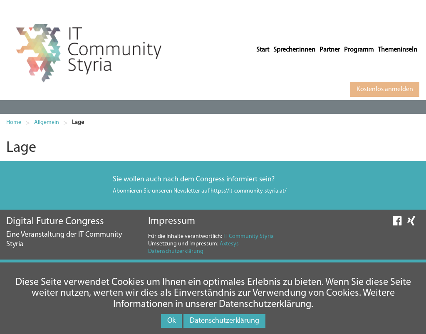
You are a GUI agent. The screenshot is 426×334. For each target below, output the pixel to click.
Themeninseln (397, 50)
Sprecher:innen (294, 50)
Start (262, 50)
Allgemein (46, 122)
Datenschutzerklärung (175, 251)
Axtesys (229, 244)
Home (13, 122)
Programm (359, 50)
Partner (330, 50)
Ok (171, 321)
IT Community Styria (248, 236)
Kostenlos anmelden (385, 89)
